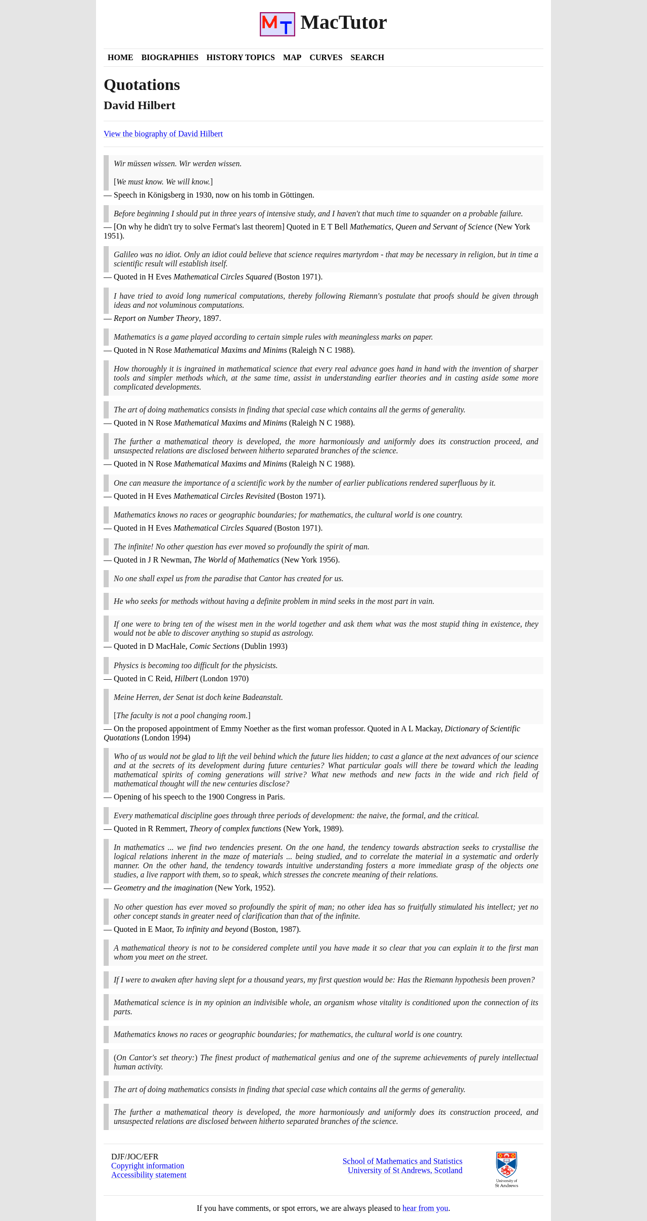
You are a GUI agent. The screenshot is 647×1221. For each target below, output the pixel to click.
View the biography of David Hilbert (163, 133)
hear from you (425, 1208)
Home (120, 57)
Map (292, 57)
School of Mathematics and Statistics (403, 1161)
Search (368, 57)
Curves (325, 57)
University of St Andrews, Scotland (405, 1170)
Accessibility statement (149, 1174)
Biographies (170, 57)
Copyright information (147, 1165)
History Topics (241, 57)
